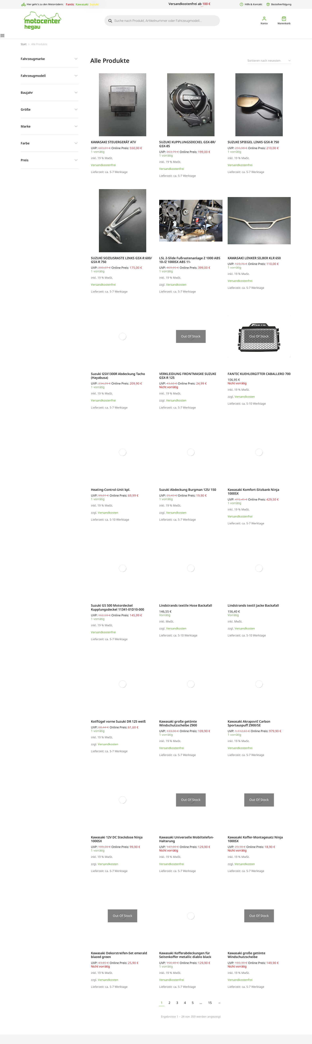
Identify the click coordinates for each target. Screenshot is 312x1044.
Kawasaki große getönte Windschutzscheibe (246, 959)
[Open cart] (284, 20)
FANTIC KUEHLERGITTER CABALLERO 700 (259, 378)
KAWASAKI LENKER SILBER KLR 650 (254, 262)
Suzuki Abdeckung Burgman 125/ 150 (187, 493)
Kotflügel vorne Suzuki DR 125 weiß (118, 725)
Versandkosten (176, 288)
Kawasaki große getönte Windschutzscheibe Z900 (178, 727)
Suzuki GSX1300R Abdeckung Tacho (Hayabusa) (118, 380)
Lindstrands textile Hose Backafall (185, 609)
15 (210, 1006)
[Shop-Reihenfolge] (269, 64)
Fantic (70, 4)
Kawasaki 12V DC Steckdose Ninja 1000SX (116, 843)
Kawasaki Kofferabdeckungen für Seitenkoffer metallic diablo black (185, 959)
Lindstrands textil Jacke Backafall (253, 609)
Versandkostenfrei (103, 169)
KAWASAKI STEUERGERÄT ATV (113, 146)
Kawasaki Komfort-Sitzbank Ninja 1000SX (253, 495)
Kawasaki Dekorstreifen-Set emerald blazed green (119, 959)
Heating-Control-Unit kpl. (110, 493)
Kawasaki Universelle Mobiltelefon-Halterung (186, 843)
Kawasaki (82, 4)
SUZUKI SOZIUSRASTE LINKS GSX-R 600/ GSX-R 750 (121, 264)
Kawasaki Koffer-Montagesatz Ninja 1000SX (255, 843)
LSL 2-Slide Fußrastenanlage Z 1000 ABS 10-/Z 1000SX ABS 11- (189, 264)
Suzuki (94, 4)
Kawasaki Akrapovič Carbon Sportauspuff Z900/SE (249, 727)
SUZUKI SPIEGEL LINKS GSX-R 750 (253, 146)
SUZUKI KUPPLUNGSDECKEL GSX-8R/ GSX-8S (187, 148)
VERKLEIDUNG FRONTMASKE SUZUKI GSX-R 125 (187, 380)
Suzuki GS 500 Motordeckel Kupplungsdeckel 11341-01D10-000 (117, 611)
